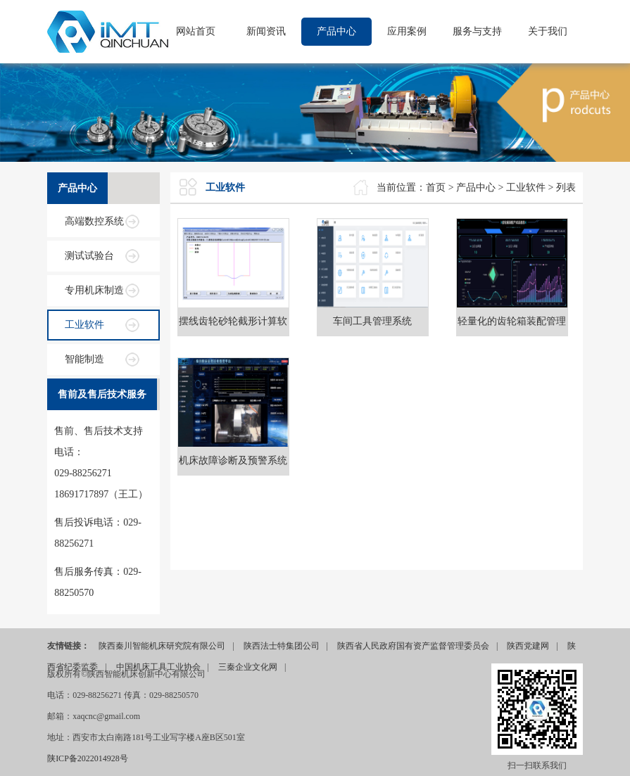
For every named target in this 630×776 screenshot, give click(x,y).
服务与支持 (477, 31)
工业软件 (84, 324)
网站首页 (195, 31)
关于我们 (547, 31)
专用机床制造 (94, 290)
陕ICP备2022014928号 (87, 758)
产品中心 (336, 31)
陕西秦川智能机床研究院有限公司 (162, 646)
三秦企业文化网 (247, 667)
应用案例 (407, 31)
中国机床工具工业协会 (158, 667)
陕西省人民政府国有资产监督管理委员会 (413, 646)
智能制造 (84, 359)
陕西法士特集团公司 (282, 646)
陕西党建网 (528, 646)
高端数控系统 (94, 221)
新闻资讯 (266, 31)
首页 (436, 187)
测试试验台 (89, 255)
